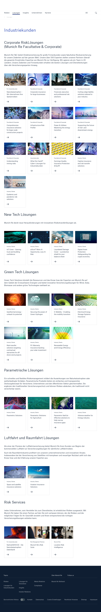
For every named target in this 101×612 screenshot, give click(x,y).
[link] (26, 13)
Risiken (6, 581)
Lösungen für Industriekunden (9, 587)
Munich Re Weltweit (58, 581)
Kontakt (29, 600)
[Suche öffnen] (96, 13)
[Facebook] (84, 580)
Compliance (38, 585)
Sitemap (84, 600)
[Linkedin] (69, 580)
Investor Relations (25, 592)
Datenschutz (40, 600)
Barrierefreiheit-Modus (14, 599)
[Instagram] (79, 580)
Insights (21, 588)
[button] (7, 13)
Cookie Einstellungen (54, 600)
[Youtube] (74, 580)
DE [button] (87, 13)
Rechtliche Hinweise (71, 600)
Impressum (93, 600)
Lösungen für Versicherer (23, 583)
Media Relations (39, 581)
